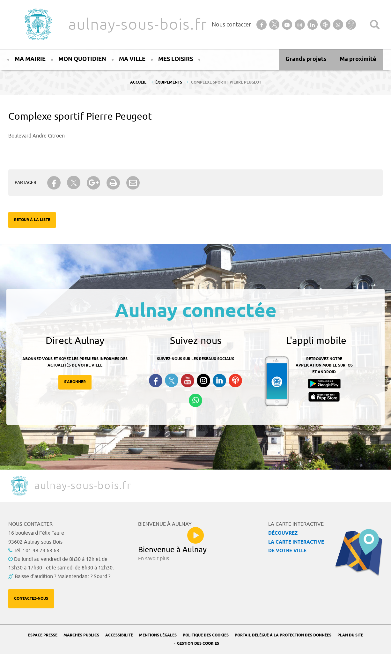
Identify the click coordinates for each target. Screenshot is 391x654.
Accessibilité (119, 635)
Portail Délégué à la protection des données (283, 635)
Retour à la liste (32, 220)
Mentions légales (158, 635)
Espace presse (42, 635)
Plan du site (350, 635)
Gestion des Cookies (198, 643)
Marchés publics (81, 635)
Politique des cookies (206, 635)
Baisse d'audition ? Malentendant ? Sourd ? (62, 576)
